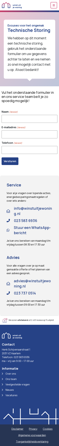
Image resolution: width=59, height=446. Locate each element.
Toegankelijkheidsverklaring (32, 441)
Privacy (33, 429)
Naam (10, 112)
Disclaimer (17, 429)
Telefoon (12, 143)
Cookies (48, 429)
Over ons (11, 373)
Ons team (11, 379)
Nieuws (10, 390)
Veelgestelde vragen (18, 384)
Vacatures (11, 395)
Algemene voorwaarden (32, 435)
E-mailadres (13, 127)
